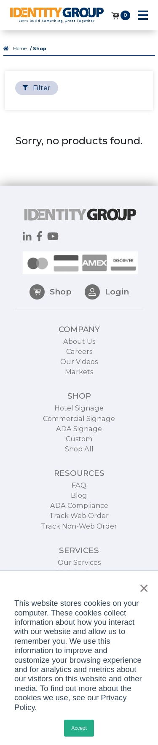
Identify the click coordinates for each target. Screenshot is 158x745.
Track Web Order (79, 524)
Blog (79, 504)
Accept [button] (79, 728)
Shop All (79, 457)
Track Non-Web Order (79, 534)
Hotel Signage (79, 417)
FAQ (79, 494)
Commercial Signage (79, 427)
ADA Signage (79, 437)
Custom (79, 447)
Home (20, 48)
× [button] (142, 588)
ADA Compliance (79, 514)
